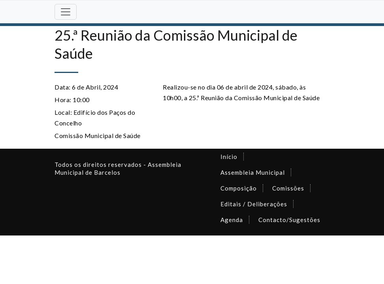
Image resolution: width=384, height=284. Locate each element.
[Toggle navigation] (66, 12)
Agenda (231, 219)
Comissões (288, 188)
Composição (238, 188)
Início (228, 156)
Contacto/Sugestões (289, 219)
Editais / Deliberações (253, 203)
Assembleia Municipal (252, 172)
